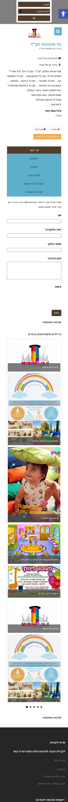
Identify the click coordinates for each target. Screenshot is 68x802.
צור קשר (34, 150)
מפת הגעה (34, 175)
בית (59, 48)
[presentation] (33, 297)
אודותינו (61, 769)
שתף (54, 129)
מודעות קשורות (34, 191)
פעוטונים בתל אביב (49, 58)
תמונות (34, 166)
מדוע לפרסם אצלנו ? (53, 776)
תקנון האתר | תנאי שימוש (51, 783)
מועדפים (40, 129)
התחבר (15, 202)
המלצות (34, 158)
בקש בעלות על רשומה (47, 136)
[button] (63, 14)
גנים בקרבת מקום (34, 183)
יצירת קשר (59, 760)
